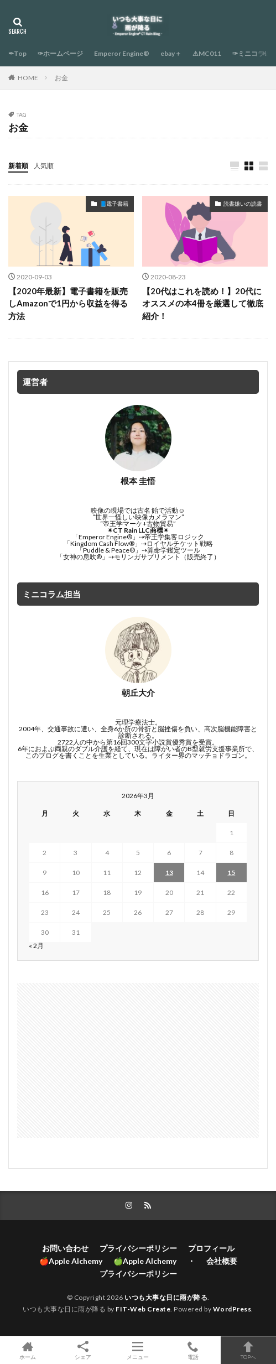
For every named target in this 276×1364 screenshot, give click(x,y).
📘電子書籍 (114, 203)
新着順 (18, 166)
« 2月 (36, 945)
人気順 (44, 166)
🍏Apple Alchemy (144, 1261)
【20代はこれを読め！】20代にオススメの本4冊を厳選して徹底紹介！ (202, 303)
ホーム (27, 1350)
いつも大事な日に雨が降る (165, 1297)
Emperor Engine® (121, 53)
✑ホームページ (60, 53)
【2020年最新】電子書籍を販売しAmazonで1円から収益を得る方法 (68, 303)
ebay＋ (170, 53)
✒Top (17, 53)
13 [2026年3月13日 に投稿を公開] (169, 872)
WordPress (232, 1309)
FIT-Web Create (143, 1309)
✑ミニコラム (251, 53)
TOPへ (248, 1350)
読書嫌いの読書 (242, 203)
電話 (193, 1350)
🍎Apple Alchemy (70, 1261)
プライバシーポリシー (138, 1248)
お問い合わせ (65, 1248)
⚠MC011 (206, 53)
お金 (61, 78)
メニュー (138, 1350)
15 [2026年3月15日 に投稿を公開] (231, 872)
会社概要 (221, 1261)
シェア (83, 1350)
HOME (28, 78)
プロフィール (211, 1248)
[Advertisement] (138, 1060)
